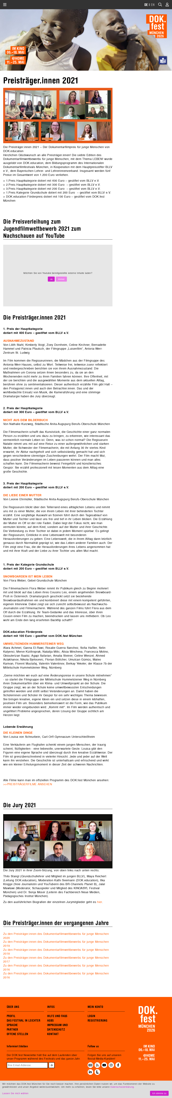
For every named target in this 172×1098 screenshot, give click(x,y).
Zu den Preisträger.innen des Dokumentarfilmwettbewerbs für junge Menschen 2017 (56, 960)
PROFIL (11, 1016)
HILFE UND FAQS (57, 1016)
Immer (61, 279)
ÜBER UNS (13, 1007)
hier (99, 902)
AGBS (50, 1020)
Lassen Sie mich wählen (15, 1093)
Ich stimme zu (159, 1093)
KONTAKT (53, 1034)
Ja (51, 279)
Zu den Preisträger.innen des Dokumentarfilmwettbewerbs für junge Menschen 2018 (56, 952)
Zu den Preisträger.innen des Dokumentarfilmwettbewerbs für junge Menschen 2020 (56, 936)
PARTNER (12, 1029)
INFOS (51, 1007)
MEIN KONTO (95, 1007)
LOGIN (91, 1016)
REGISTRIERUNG (97, 1020)
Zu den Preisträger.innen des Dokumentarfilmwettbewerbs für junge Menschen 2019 (56, 944)
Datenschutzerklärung (122, 1086)
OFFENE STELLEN (17, 1034)
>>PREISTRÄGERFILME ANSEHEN (27, 784)
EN (153, 5)
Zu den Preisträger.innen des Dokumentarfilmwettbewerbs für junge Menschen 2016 (56, 967)
